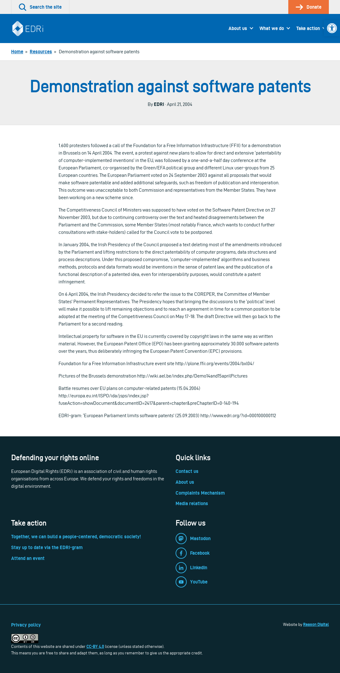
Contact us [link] (187, 471)
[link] (332, 28)
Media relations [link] (192, 503)
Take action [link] (308, 28)
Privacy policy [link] (26, 624)
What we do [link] (271, 28)
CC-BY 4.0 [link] (95, 646)
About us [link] (238, 28)
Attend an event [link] (28, 558)
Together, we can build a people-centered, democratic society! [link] (76, 536)
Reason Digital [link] (316, 624)
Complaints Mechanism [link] (200, 493)
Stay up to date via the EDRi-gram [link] (47, 547)
